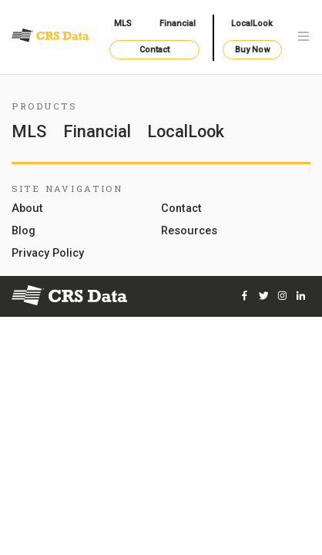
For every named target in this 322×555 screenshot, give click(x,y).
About (27, 209)
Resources (189, 231)
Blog (23, 231)
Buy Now (252, 50)
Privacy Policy (48, 254)
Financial (177, 23)
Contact (154, 50)
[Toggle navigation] (303, 37)
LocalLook (252, 23)
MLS (123, 23)
